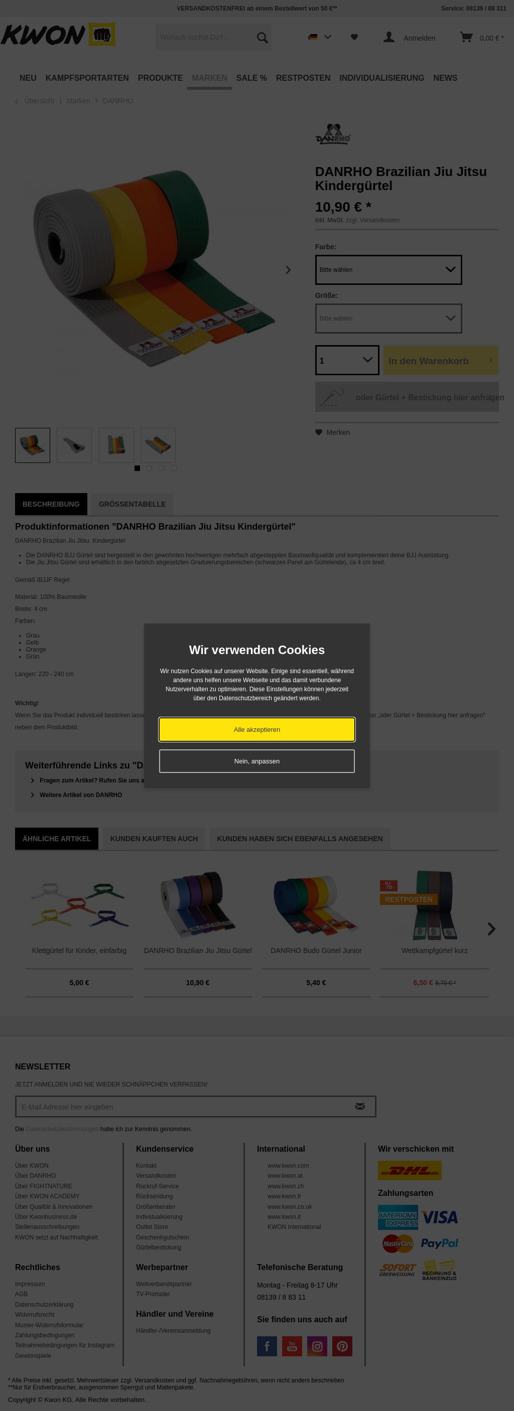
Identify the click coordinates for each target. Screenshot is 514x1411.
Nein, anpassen (257, 761)
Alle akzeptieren (257, 729)
